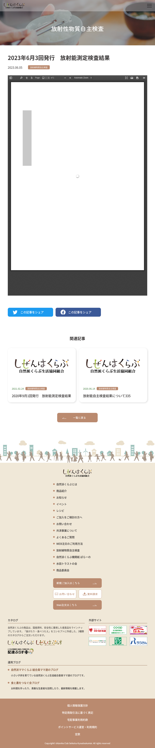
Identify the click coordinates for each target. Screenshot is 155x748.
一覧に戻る (74, 418)
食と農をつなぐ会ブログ (25, 683)
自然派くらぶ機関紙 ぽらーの (73, 557)
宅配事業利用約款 (77, 720)
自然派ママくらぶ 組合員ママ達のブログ (34, 669)
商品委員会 (62, 570)
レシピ (60, 510)
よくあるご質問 (65, 537)
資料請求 (90, 594)
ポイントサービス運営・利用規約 (77, 727)
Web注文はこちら (77, 605)
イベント (61, 504)
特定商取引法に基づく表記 (77, 712)
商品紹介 (61, 491)
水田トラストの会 (66, 563)
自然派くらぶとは (66, 484)
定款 (77, 734)
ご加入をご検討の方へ (69, 517)
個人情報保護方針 (77, 705)
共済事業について (66, 530)
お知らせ (61, 497)
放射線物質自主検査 (39, 67)
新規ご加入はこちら (77, 583)
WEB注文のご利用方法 (69, 543)
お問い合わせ (64, 524)
